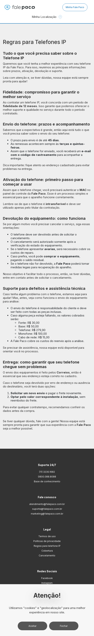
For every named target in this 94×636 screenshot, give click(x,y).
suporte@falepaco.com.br (47, 508)
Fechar (64, 625)
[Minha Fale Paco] (75, 7)
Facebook (47, 578)
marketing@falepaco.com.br (47, 513)
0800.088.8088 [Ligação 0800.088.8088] (47, 476)
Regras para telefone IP (47, 545)
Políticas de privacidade (47, 541)
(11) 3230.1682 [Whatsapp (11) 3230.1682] (47, 471)
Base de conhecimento (47, 481)
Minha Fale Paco (75, 7)
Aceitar (32, 625)
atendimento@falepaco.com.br (47, 504)
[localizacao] (60, 17)
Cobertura (47, 550)
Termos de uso (47, 536)
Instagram (47, 582)
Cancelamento (47, 555)
